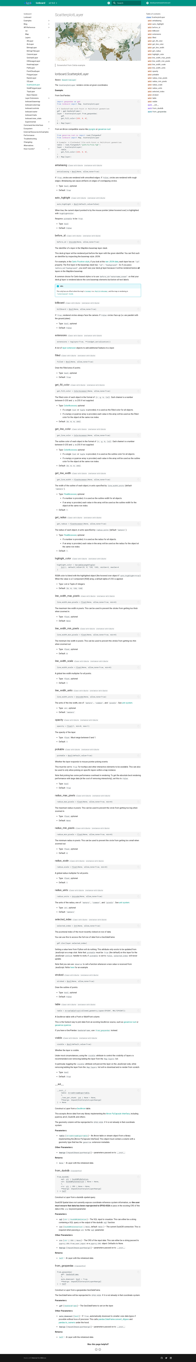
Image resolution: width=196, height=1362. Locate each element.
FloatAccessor (80, 479)
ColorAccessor (80, 391)
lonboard (27, 14)
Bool (74, 171)
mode (65, 294)
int (79, 1097)
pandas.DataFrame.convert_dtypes (113, 1319)
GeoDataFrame (72, 1274)
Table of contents (153, 14)
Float (83, 602)
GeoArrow (81, 1108)
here (72, 967)
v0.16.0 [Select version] (52, 3)
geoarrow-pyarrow (63, 1025)
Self (64, 1191)
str (67, 1179)
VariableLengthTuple (84, 565)
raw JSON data (111, 261)
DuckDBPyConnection (75, 1181)
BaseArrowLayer (69, 80)
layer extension (69, 348)
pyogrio (92, 129)
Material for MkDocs (39, 1358)
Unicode (72, 242)
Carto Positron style (81, 261)
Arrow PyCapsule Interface (118, 1113)
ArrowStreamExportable (78, 1093)
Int (62, 567)
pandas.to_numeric (67, 1322)
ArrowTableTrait (72, 1011)
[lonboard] (28, 3)
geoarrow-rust (104, 129)
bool (78, 1279)
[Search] (126, 3)
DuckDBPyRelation (80, 1179)
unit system (127, 703)
